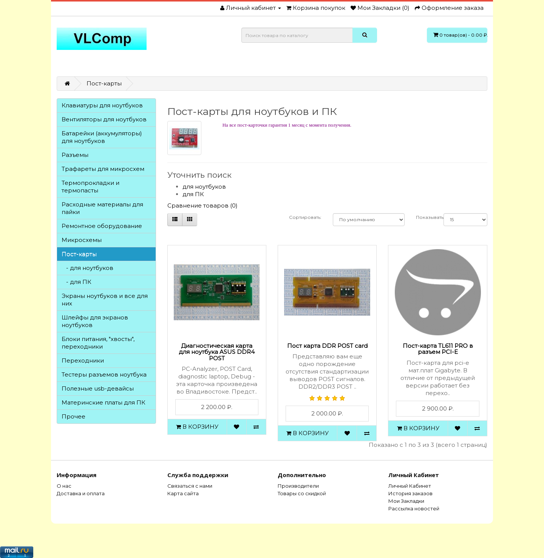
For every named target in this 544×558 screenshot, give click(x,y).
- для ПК (76, 281)
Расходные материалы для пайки (102, 208)
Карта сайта (183, 493)
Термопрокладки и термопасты (90, 186)
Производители (298, 486)
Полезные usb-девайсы (98, 388)
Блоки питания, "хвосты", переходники (98, 342)
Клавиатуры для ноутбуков (102, 105)
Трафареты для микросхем (103, 168)
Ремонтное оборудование (102, 225)
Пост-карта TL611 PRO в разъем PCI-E (438, 349)
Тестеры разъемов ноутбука (104, 374)
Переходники (83, 360)
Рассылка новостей (413, 508)
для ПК (193, 194)
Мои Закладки (406, 501)
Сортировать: (305, 217)
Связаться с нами (189, 486)
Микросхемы (82, 239)
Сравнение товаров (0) (202, 205)
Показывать (424, 217)
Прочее (73, 416)
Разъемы (75, 154)
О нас (64, 486)
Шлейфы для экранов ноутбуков (95, 321)
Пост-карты (104, 83)
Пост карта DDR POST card (327, 345)
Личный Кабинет (409, 486)
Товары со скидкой (302, 493)
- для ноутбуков (87, 267)
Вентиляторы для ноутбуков (104, 119)
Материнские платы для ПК (103, 402)
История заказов (410, 493)
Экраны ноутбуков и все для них (105, 299)
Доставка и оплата (81, 493)
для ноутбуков (204, 186)
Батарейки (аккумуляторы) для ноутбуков (102, 137)
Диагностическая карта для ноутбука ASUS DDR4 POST (217, 352)
